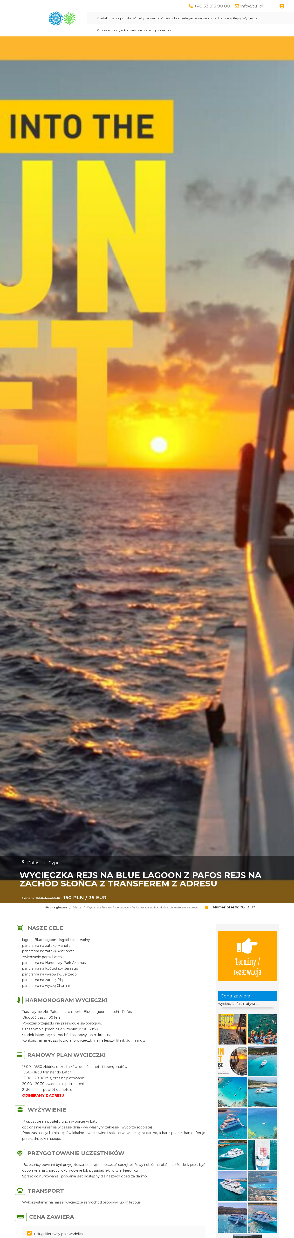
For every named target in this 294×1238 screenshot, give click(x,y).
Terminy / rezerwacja (247, 956)
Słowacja (152, 18)
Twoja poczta (120, 18)
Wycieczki (250, 18)
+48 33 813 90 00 (212, 5)
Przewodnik (170, 18)
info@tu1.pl (251, 5)
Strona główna (56, 907)
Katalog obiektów (157, 30)
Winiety (138, 18)
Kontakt (103, 18)
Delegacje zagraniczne (198, 18)
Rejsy (237, 18)
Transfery (225, 18)
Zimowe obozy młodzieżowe (119, 30)
